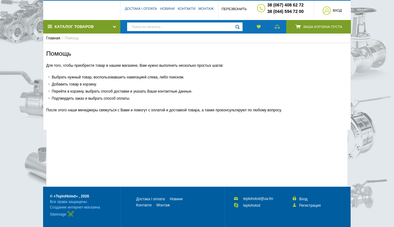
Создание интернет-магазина (75, 207)
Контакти (186, 11)
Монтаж (206, 11)
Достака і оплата (141, 11)
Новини (167, 11)
